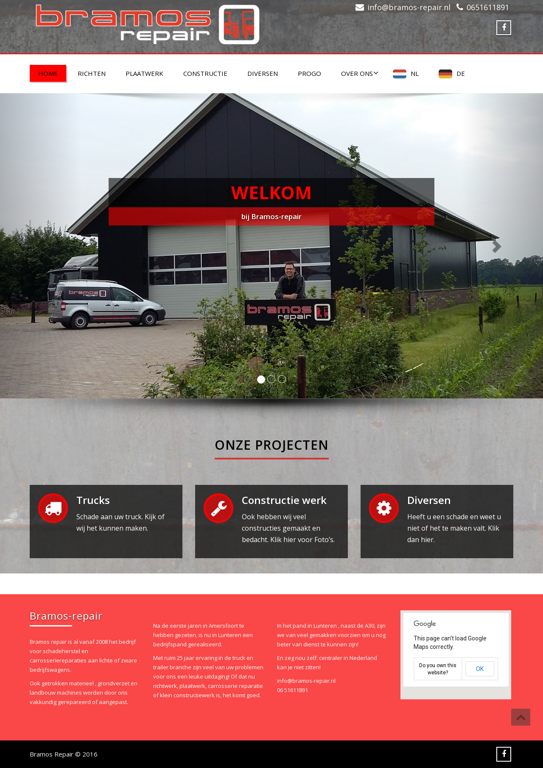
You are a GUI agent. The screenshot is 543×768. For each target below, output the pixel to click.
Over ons (359, 73)
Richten (92, 73)
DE (460, 73)
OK (480, 668)
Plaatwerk (144, 73)
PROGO (309, 73)
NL (415, 73)
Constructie (205, 73)
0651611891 (488, 7)
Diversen (262, 73)
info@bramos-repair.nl (409, 7)
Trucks (93, 500)
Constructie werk (284, 500)
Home (48, 73)
